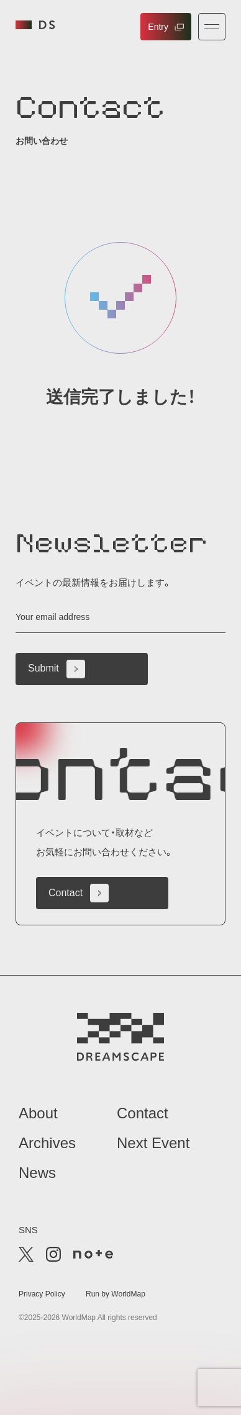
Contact (78, 893)
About (38, 1113)
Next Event (153, 1142)
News (37, 1172)
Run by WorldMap (115, 1294)
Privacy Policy (42, 1294)
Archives (47, 1142)
